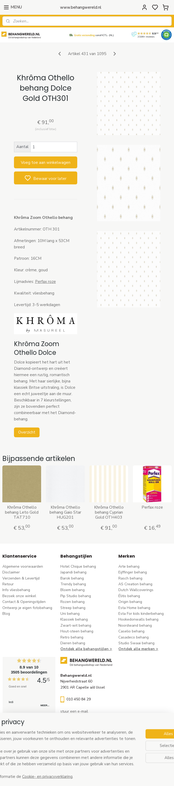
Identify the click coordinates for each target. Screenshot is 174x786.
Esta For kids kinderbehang (141, 613)
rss (120, 776)
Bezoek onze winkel (19, 595)
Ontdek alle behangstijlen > (86, 648)
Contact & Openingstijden (24, 601)
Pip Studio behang (75, 595)
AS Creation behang (135, 584)
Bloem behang (72, 589)
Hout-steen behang (76, 631)
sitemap (110, 776)
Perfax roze (45, 281)
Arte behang (128, 566)
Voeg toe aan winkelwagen (45, 162)
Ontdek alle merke (135, 648)
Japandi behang (73, 572)
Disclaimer (11, 572)
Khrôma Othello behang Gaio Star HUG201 (65, 512)
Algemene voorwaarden (22, 566)
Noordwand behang (135, 625)
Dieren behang (72, 643)
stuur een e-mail (74, 711)
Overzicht (26, 432)
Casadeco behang (133, 637)
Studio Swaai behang (136, 643)
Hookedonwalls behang (138, 619)
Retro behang (71, 637)
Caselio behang (131, 631)
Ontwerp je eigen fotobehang (27, 607)
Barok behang (72, 578)
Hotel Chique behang (78, 566)
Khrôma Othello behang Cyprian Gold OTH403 (109, 512)
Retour (8, 584)
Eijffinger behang (132, 572)
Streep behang (72, 607)
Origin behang (130, 601)
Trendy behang (73, 584)
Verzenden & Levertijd (21, 578)
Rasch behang (130, 578)
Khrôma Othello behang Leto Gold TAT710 (21, 512)
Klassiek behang (74, 619)
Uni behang (70, 613)
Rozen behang (72, 601)
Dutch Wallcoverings (135, 589)
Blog (6, 613)
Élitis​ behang (129, 595)
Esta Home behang (134, 607)
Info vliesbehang (16, 589)
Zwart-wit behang (75, 625)
